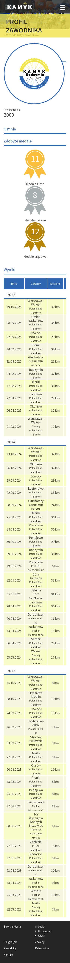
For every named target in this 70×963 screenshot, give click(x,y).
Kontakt (8, 954)
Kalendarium (42, 948)
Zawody (39, 942)
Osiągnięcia (10, 942)
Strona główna (12, 926)
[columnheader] (14, 283)
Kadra (41, 935)
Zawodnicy (10, 948)
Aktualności (44, 931)
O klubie (39, 926)
